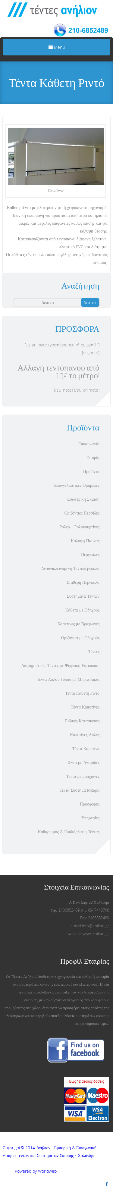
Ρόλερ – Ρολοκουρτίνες (79, 527)
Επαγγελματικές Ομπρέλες (76, 485)
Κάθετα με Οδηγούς (82, 610)
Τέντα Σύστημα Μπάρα (79, 790)
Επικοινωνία (88, 443)
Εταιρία (92, 457)
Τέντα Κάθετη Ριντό (82, 693)
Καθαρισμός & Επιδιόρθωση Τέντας (68, 831)
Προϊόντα (91, 471)
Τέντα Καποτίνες (85, 707)
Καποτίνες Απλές (84, 734)
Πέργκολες (90, 554)
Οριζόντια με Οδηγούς (80, 637)
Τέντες (93, 651)
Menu (57, 47)
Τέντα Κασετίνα (85, 748)
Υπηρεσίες (90, 818)
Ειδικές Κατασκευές (82, 721)
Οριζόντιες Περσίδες (81, 513)
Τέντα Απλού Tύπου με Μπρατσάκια (68, 679)
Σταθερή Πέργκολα (83, 582)
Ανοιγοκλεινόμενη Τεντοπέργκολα (70, 568)
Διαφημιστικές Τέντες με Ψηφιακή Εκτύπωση (60, 665)
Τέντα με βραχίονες (82, 776)
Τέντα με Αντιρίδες (83, 762)
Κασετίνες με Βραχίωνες (79, 624)
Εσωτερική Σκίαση (83, 499)
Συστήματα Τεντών (83, 596)
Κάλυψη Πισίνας (85, 540)
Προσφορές (89, 804)
